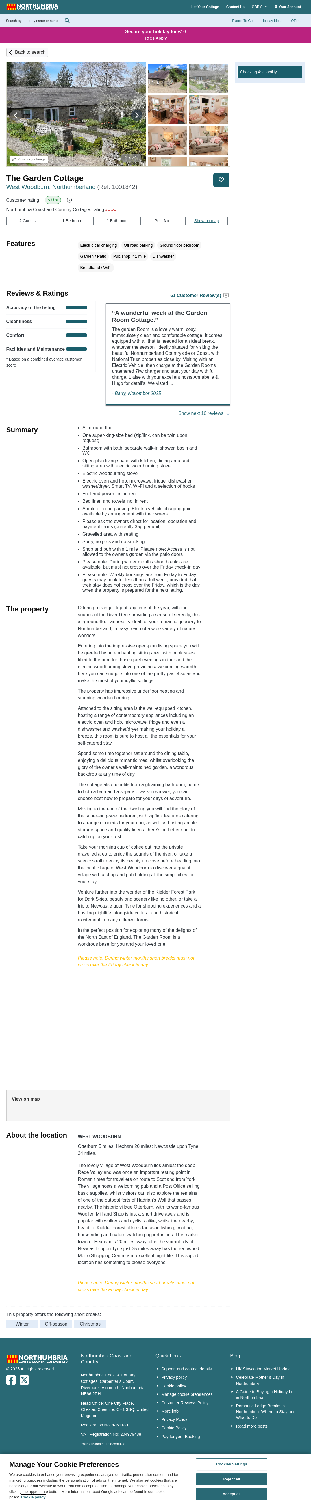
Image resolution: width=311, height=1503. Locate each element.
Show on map (206, 220)
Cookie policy (173, 1386)
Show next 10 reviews (200, 413)
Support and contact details (186, 1369)
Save (221, 180)
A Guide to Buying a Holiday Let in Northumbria (265, 1394)
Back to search (30, 52)
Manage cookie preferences (187, 1394)
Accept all (232, 1494)
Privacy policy (174, 1377)
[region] (155, 1478)
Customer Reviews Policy (184, 1402)
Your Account (287, 7)
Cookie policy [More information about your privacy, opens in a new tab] (33, 1497)
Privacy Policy (174, 1419)
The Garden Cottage (45, 178)
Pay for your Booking (180, 1436)
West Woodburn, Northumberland (72, 186)
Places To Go (242, 21)
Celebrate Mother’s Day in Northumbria (260, 1380)
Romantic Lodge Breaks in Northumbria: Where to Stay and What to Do (265, 1412)
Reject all (231, 1479)
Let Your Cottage (205, 7)
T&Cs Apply (155, 38)
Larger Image (29, 159)
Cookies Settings (231, 1464)
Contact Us (235, 7)
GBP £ (259, 7)
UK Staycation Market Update (263, 1369)
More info (170, 1411)
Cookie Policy (173, 1428)
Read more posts (252, 1426)
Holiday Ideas (271, 21)
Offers (295, 21)
